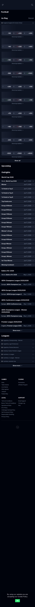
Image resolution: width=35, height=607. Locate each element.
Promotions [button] (21, 382)
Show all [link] (31, 18)
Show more (17, 330)
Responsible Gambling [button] (7, 414)
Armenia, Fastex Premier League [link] (12, 351)
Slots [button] (2, 382)
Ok (17, 600)
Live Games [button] (4, 387)
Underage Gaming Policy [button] (8, 410)
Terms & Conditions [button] (6, 401)
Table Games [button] (5, 384)
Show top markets (17, 36)
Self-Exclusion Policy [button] (7, 412)
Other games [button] (5, 389)
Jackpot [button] (3, 391)
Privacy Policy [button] (5, 416)
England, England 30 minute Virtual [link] (12, 23)
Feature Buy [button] (4, 393)
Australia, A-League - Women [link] (11, 358)
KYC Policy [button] (4, 407)
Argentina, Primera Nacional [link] (10, 347)
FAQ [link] (19, 405)
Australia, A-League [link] (8, 354)
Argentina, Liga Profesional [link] (10, 344)
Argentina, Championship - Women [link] (12, 340)
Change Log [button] (21, 403)
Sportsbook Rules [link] (6, 405)
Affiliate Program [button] (23, 384)
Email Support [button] (22, 401)
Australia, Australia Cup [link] (9, 361)
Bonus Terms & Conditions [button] (8, 403)
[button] (17, 23)
